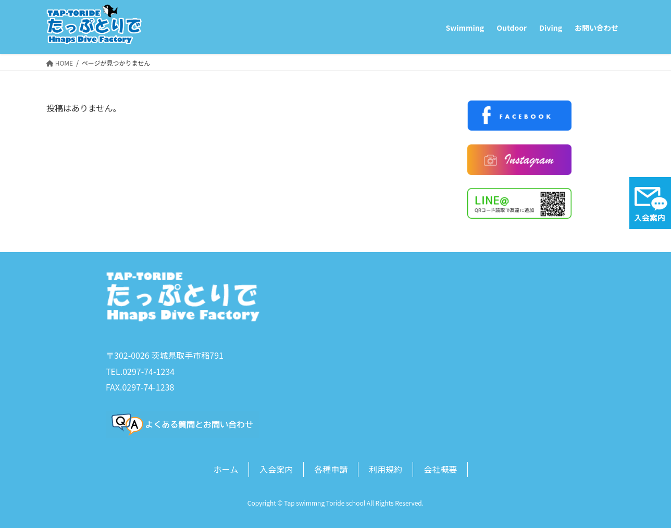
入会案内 (276, 469)
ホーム (226, 469)
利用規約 (385, 469)
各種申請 (330, 469)
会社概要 (440, 469)
